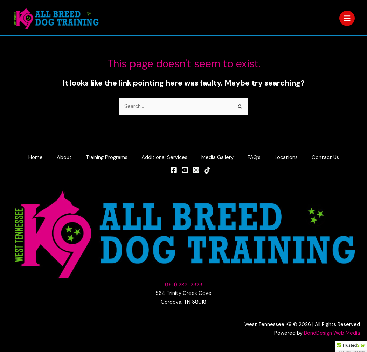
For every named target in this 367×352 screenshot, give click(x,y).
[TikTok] (207, 170)
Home (35, 157)
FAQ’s (254, 157)
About (64, 157)
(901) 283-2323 (183, 285)
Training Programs (106, 157)
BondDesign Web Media (332, 333)
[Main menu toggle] (347, 18)
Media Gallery (217, 157)
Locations (286, 157)
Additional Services (164, 157)
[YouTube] (184, 170)
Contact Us (325, 157)
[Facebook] (173, 170)
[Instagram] (196, 170)
